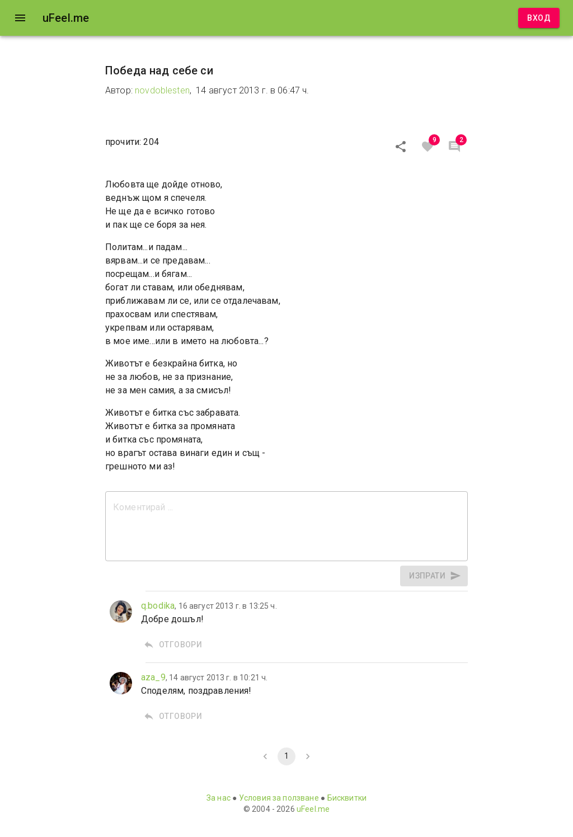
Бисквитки (347, 797)
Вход (539, 18)
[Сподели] (400, 146)
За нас (218, 797)
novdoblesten (162, 90)
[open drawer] (20, 17)
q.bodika (158, 605)
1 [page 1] (286, 756)
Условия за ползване (279, 797)
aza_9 (153, 677)
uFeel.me (313, 809)
